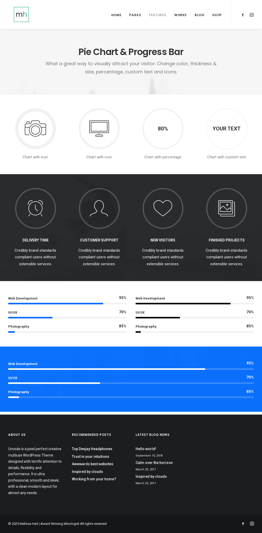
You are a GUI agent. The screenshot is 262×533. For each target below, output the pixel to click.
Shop (217, 16)
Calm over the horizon (154, 463)
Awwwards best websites (92, 464)
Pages (135, 16)
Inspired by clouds (87, 472)
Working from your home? (94, 479)
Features (157, 16)
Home (116, 16)
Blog (199, 16)
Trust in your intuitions (90, 456)
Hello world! (146, 449)
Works (180, 16)
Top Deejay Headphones (92, 449)
